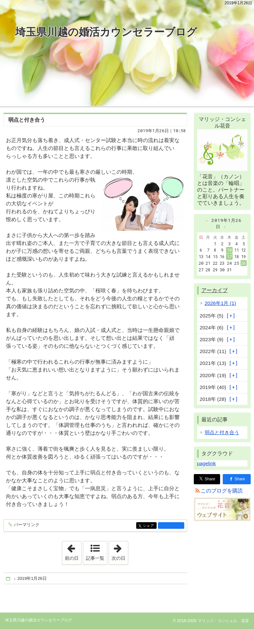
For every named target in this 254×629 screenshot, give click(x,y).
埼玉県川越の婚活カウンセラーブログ (106, 32)
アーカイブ (214, 290)
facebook (171, 525)
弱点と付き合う (26, 120)
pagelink (206, 463)
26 (243, 263)
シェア (149, 526)
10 (229, 250)
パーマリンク (26, 525)
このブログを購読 (222, 491)
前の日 (73, 550)
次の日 (120, 550)
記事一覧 (95, 558)
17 (229, 256)
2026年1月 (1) (220, 303)
